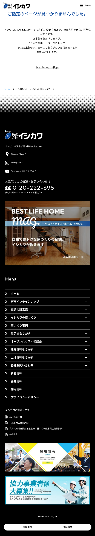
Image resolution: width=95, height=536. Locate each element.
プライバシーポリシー (25, 397)
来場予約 (27, 527)
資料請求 (67, 527)
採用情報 (16, 389)
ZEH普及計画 (13, 417)
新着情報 (16, 373)
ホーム (7, 89)
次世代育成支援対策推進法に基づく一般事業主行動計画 (33, 428)
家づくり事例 (19, 325)
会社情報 (16, 381)
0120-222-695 (30, 188)
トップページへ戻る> (47, 67)
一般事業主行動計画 (16, 422)
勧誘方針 (11, 434)
